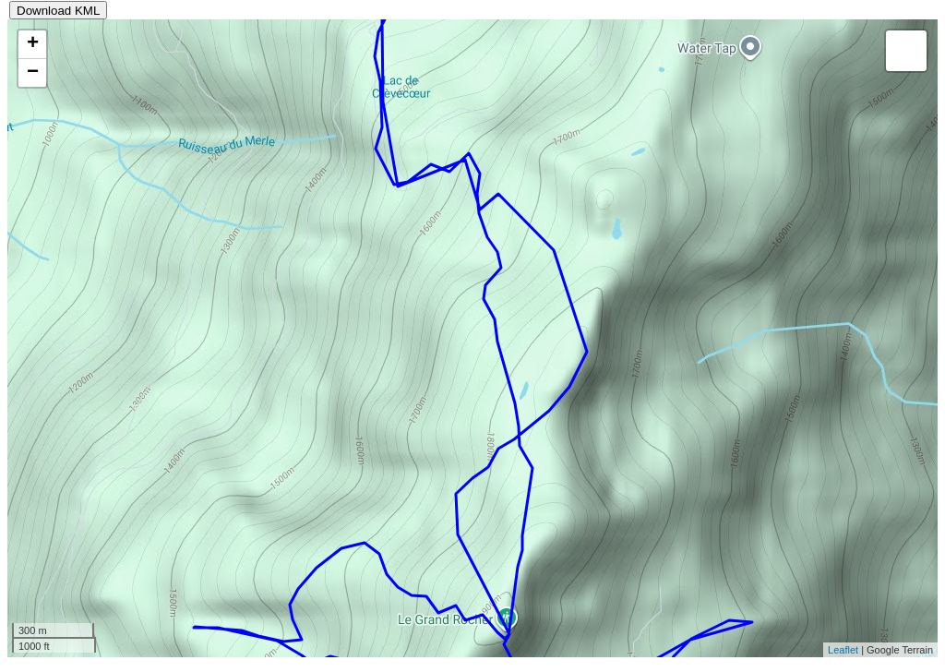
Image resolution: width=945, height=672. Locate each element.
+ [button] (33, 44)
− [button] (33, 73)
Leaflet (843, 649)
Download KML (58, 11)
